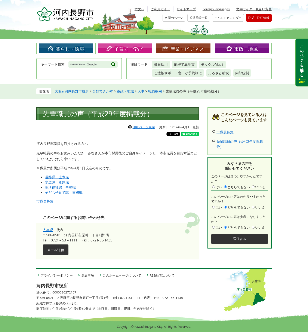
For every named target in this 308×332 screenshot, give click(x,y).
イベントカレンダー (228, 18)
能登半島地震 (184, 64)
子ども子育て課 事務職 (64, 192)
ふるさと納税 (218, 73)
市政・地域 (246, 49)
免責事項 (87, 275)
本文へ (139, 9)
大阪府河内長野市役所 (72, 91)
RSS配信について (162, 275)
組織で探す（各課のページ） (57, 303)
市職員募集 (44, 201)
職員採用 (161, 64)
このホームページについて (122, 275)
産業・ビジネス (187, 49)
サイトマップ (186, 9)
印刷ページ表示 (144, 127)
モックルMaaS (212, 64)
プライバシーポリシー (57, 275)
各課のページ (174, 18)
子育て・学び (128, 49)
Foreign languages (216, 9)
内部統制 (242, 73)
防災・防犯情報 (258, 18)
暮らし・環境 (70, 49)
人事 (141, 91)
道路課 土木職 (57, 177)
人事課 (48, 230)
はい (219, 187)
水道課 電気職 (57, 182)
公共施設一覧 (199, 18)
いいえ (260, 187)
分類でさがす (102, 91)
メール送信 (55, 249)
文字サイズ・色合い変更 (254, 9)
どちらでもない (238, 187)
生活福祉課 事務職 (60, 187)
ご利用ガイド (160, 9)
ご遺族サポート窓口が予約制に (178, 73)
